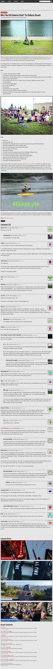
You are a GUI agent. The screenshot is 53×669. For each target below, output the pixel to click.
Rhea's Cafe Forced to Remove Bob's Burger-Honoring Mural (12, 648)
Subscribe (3, 1)
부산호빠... (3, 635)
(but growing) (23, 77)
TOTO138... (3, 627)
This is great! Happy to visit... (7, 655)
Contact (22, 1)
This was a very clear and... (7, 643)
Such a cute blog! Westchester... (8, 659)
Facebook (16, 1)
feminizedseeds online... (6, 651)
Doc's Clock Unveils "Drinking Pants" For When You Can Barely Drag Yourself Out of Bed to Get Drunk (19, 628)
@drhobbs (12, 17)
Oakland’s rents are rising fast (29, 163)
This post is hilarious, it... (6, 639)
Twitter (9, 1)
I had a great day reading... (7, 631)
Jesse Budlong (4, 428)
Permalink (24, 235)
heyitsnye (7, 218)
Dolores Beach (4, 12)
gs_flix (11, 218)
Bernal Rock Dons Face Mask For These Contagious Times (11, 644)
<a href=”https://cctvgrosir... (7, 663)
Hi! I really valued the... (6, 647)
